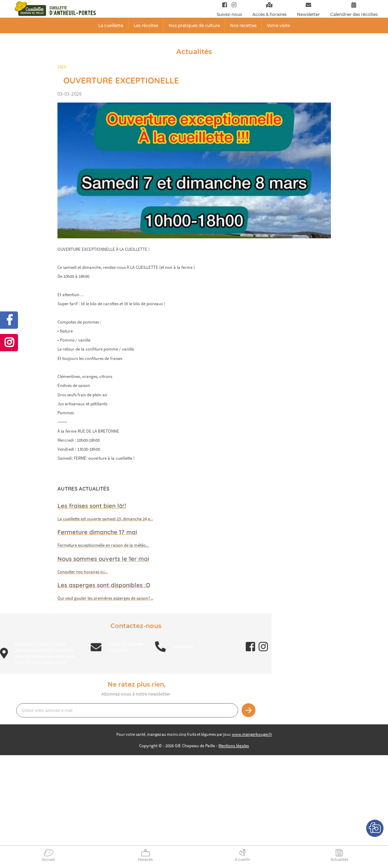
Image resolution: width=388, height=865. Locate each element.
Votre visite (278, 25)
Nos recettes (243, 25)
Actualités (339, 859)
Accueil (48, 859)
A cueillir (242, 859)
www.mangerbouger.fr (252, 734)
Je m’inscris (248, 710)
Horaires (145, 859)
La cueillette (110, 25)
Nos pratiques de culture (194, 25)
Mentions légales (233, 746)
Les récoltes (146, 25)
